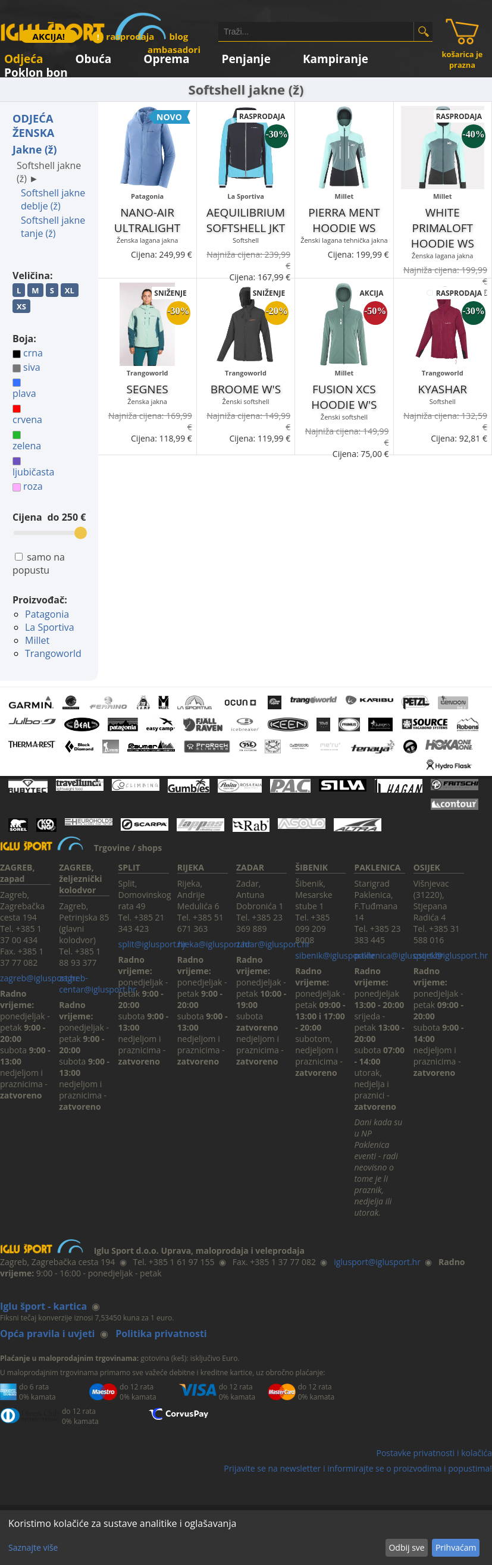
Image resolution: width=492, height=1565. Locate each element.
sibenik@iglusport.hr (335, 955)
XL (69, 290)
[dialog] (246, 1537)
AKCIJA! (49, 36)
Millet (37, 640)
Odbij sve (406, 1547)
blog (178, 36)
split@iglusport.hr (152, 944)
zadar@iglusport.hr (273, 944)
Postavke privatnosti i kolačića (434, 1452)
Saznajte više (33, 1547)
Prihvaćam (455, 1547)
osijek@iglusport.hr (450, 955)
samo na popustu (38, 563)
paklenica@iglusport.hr (398, 955)
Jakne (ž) (34, 149)
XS (21, 306)
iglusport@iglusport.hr (377, 1261)
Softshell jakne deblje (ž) (53, 199)
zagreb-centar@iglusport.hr (97, 983)
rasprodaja (123, 36)
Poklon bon (36, 70)
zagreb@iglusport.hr (39, 978)
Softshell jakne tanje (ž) (53, 227)
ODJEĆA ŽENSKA (33, 125)
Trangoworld (53, 653)
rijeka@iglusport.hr (214, 944)
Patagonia (47, 614)
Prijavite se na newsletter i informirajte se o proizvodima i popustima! (358, 1468)
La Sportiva (49, 627)
